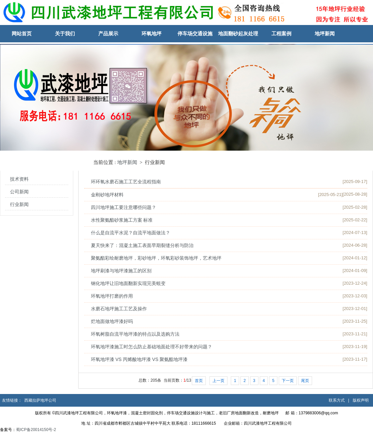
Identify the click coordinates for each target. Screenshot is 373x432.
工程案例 (281, 33)
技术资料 (19, 179)
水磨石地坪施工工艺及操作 (119, 308)
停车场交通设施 (195, 33)
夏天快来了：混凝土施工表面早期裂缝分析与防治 (142, 245)
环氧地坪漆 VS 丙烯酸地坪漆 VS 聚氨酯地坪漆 (139, 359)
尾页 (305, 380)
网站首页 (22, 33)
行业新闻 (19, 204)
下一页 (288, 380)
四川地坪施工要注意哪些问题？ (123, 207)
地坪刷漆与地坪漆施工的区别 (121, 270)
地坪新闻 (325, 33)
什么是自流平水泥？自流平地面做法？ (130, 232)
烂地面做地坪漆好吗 (112, 321)
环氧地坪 (152, 33)
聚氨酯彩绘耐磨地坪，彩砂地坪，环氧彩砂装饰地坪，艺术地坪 (156, 258)
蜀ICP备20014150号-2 (36, 429)
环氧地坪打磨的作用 (112, 296)
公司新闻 (19, 191)
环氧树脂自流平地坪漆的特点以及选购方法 (135, 334)
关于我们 (65, 33)
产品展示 (108, 33)
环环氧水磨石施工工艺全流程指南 (126, 181)
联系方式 (337, 400)
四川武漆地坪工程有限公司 (268, 423)
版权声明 (361, 400)
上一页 (218, 380)
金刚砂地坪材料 (107, 194)
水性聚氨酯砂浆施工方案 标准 (122, 220)
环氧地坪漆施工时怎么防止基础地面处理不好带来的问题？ (151, 346)
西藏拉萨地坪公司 (40, 400)
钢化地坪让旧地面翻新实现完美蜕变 (128, 283)
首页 (199, 380)
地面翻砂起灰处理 (238, 33)
